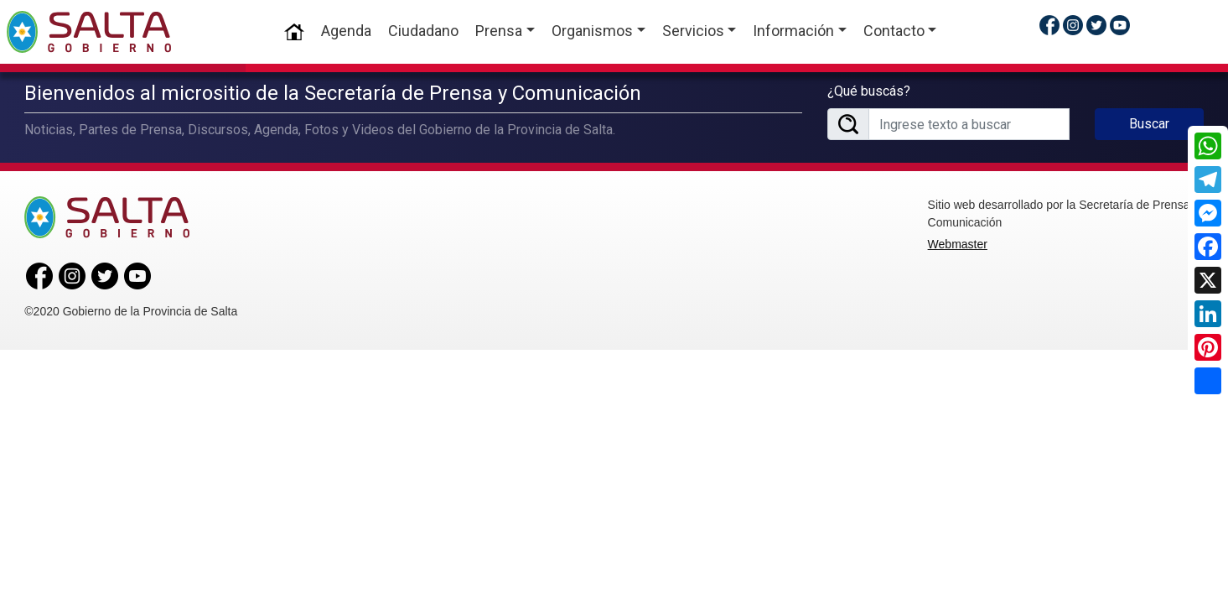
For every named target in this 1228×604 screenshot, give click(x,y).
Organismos (592, 30)
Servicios (692, 30)
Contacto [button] (894, 30)
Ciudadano (423, 30)
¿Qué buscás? (868, 89)
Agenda (346, 30)
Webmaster (957, 241)
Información (793, 30)
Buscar (1149, 122)
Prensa (498, 30)
